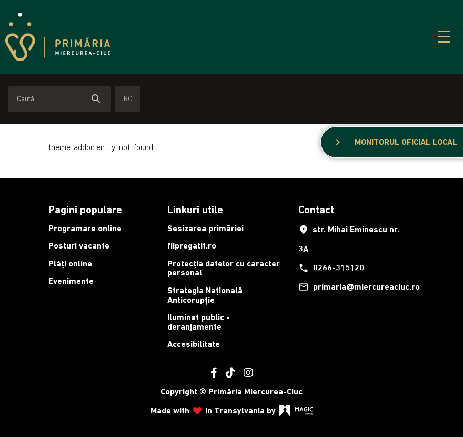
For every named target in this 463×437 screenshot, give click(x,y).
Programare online (85, 228)
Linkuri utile (195, 209)
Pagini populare (85, 209)
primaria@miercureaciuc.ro (354, 287)
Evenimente (71, 281)
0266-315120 (331, 268)
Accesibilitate (193, 344)
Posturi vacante (78, 246)
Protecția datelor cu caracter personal (223, 268)
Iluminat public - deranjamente (198, 322)
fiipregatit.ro (191, 246)
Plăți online (70, 264)
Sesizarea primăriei (205, 228)
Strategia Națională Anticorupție (205, 295)
